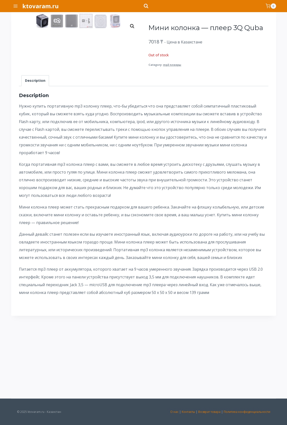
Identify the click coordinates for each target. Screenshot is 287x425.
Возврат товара (209, 412)
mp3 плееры (172, 65)
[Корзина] (271, 6)
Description (35, 163)
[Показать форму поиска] (143, 6)
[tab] (35, 163)
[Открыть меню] (15, 6)
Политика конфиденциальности (247, 412)
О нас (174, 412)
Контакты (188, 412)
